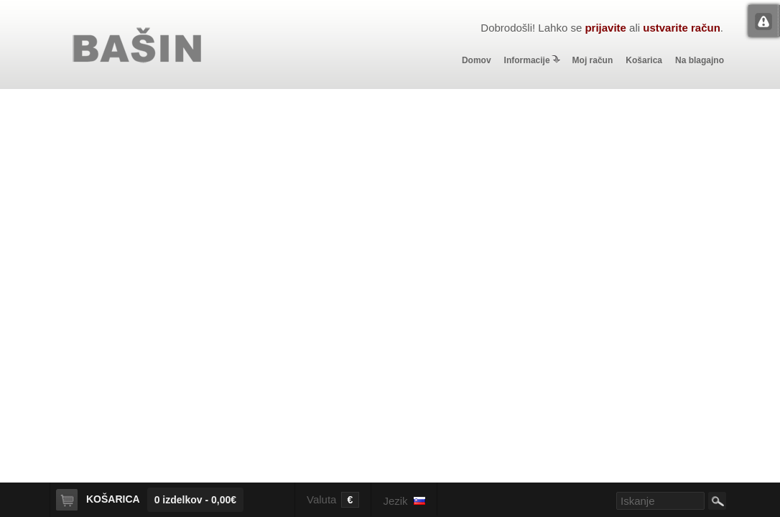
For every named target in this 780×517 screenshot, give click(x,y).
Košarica (644, 60)
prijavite (605, 28)
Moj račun (592, 60)
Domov (476, 60)
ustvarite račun (681, 28)
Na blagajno (699, 60)
